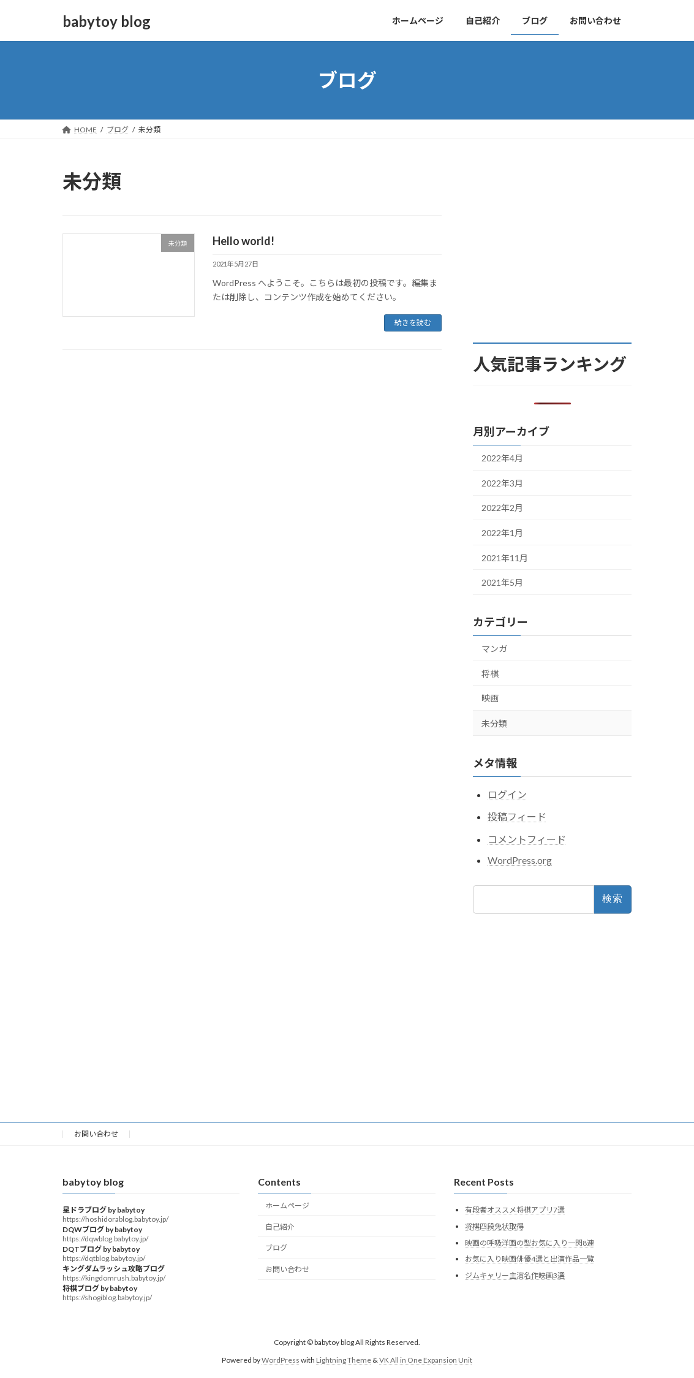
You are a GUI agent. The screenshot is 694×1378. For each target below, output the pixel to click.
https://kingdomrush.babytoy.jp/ (113, 1277)
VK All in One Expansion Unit (425, 1360)
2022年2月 (502, 508)
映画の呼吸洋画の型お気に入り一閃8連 (529, 1242)
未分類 (494, 723)
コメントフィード (527, 839)
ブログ (276, 1247)
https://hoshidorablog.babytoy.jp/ (115, 1219)
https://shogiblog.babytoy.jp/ (107, 1297)
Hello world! (243, 241)
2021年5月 (502, 582)
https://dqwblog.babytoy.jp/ (105, 1238)
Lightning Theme (343, 1360)
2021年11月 (504, 558)
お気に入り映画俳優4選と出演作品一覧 (529, 1258)
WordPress (281, 1360)
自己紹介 (280, 1226)
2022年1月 (502, 533)
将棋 (490, 673)
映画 (490, 698)
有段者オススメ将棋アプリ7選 (515, 1209)
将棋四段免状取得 (494, 1226)
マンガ (494, 648)
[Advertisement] (565, 244)
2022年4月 (502, 458)
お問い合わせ (96, 1133)
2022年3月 (502, 483)
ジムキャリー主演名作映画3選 (515, 1275)
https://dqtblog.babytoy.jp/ (103, 1258)
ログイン (507, 794)
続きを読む (412, 322)
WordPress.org (520, 860)
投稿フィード (517, 817)
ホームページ (287, 1205)
